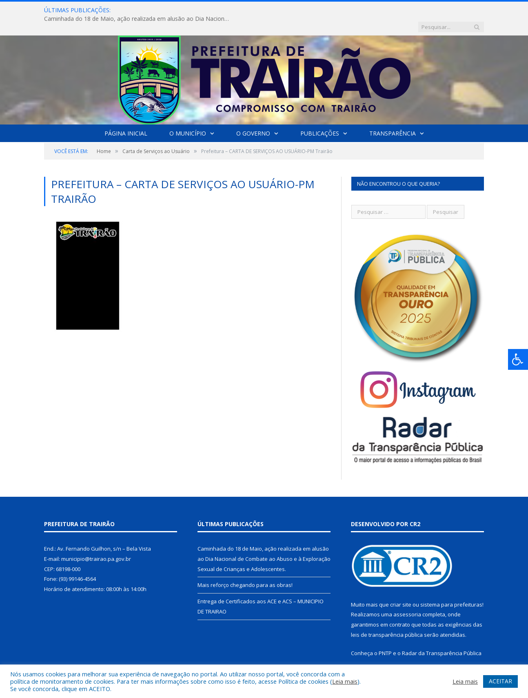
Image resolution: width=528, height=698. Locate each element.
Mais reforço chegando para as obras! (245, 568)
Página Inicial (125, 116)
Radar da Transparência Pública (441, 636)
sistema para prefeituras (451, 587)
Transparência (392, 116)
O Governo (253, 116)
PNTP (385, 636)
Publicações (319, 116)
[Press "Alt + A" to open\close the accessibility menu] (518, 359)
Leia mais (344, 681)
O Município (187, 116)
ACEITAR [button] (500, 681)
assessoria (407, 597)
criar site (400, 587)
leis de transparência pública (387, 618)
